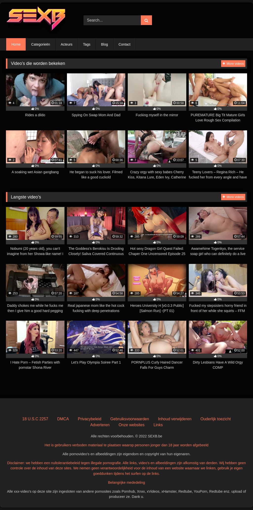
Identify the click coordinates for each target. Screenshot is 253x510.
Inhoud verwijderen (174, 419)
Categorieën (40, 44)
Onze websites (132, 425)
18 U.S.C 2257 (35, 419)
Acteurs (66, 44)
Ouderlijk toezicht (215, 419)
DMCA (63, 419)
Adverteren (99, 425)
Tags (86, 44)
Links (158, 425)
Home (16, 44)
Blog (104, 44)
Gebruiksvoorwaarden (129, 419)
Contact (124, 44)
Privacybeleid (89, 419)
